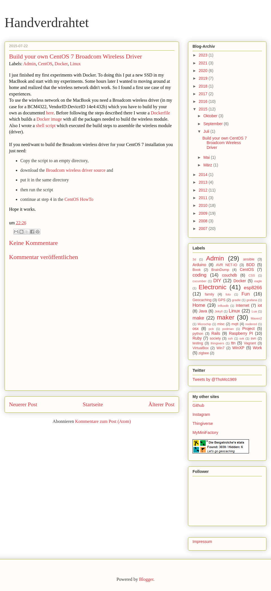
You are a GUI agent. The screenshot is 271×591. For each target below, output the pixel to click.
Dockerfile (160, 112)
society (215, 338)
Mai (207, 157)
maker (225, 317)
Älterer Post (161, 404)
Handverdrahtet (47, 22)
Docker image (49, 119)
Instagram (201, 414)
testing (198, 343)
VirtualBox (201, 348)
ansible (248, 259)
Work (257, 348)
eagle (258, 281)
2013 (204, 182)
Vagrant (250, 343)
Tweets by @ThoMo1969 (215, 379)
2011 (204, 197)
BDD (250, 264)
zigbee (203, 353)
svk (241, 338)
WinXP (238, 348)
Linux (75, 63)
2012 (204, 190)
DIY (217, 280)
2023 (204, 55)
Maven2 (256, 318)
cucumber (199, 281)
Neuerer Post (23, 404)
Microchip (204, 324)
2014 (204, 174)
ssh (230, 338)
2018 (204, 86)
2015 (204, 109)
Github (198, 405)
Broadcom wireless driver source (76, 170)
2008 (204, 221)
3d (194, 259)
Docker (60, 63)
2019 (204, 78)
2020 (204, 70)
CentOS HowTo (78, 199)
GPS (222, 300)
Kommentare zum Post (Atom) (103, 421)
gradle (236, 300)
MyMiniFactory (205, 432)
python (198, 334)
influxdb (223, 305)
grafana (251, 300)
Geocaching (202, 300)
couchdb (229, 275)
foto (228, 294)
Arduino (199, 264)
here (50, 112)
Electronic (212, 287)
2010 (204, 205)
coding (199, 275)
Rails (215, 333)
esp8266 (253, 287)
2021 (204, 63)
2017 (204, 94)
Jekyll (218, 311)
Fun (246, 294)
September (213, 123)
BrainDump (220, 270)
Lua (254, 311)
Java (203, 311)
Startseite (93, 404)
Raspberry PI (241, 333)
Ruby (197, 338)
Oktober (210, 116)
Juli (206, 131)
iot (260, 305)
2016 (204, 101)
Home (199, 305)
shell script (46, 125)
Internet (242, 305)
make (198, 318)
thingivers (217, 343)
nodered (251, 324)
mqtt (235, 324)
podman (227, 329)
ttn (233, 343)
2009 (204, 213)
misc (221, 324)
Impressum (202, 541)
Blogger (146, 579)
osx (196, 328)
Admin (29, 63)
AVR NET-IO (226, 265)
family (209, 294)
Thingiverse (203, 423)
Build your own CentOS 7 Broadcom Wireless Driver (224, 143)
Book (197, 270)
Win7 (221, 348)
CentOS (45, 63)
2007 (204, 228)
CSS (251, 275)
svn (253, 338)
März (208, 165)
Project (248, 328)
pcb (211, 329)
